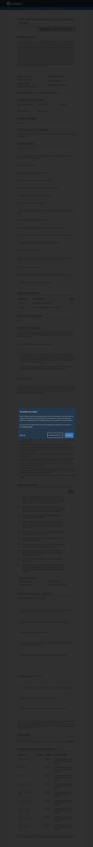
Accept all (69, 435)
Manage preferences (55, 435)
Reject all (22, 435)
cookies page (27, 427)
